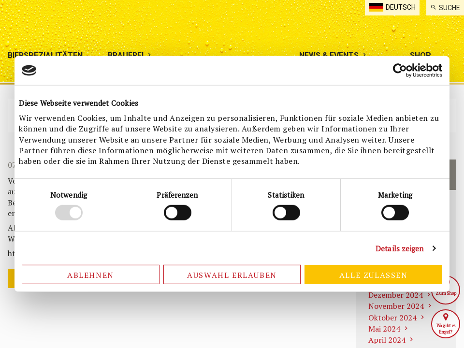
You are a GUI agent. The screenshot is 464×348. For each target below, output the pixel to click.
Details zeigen (399, 248)
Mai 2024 (384, 328)
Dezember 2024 (395, 295)
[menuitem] (445, 8)
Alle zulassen (373, 275)
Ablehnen (90, 275)
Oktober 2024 (392, 317)
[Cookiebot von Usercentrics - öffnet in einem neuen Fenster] (400, 70)
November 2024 (396, 306)
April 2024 (387, 339)
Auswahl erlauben (232, 275)
